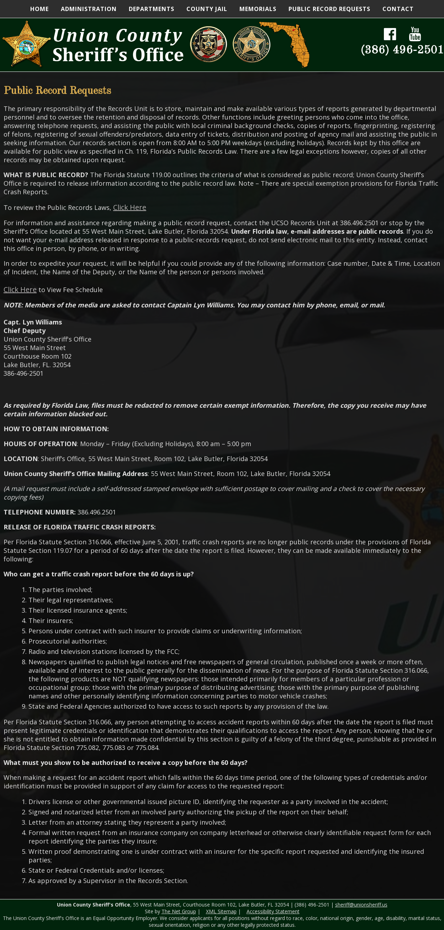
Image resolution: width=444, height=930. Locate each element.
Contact (398, 9)
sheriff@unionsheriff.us (361, 904)
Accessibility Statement (273, 911)
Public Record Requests (329, 9)
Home (39, 9)
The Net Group (179, 911)
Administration (89, 9)
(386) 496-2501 (402, 50)
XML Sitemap (221, 911)
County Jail (206, 9)
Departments (151, 9)
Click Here (129, 207)
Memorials (257, 9)
